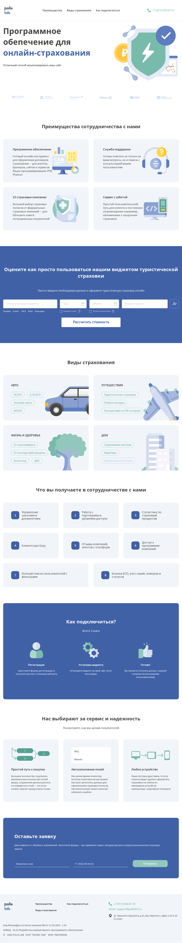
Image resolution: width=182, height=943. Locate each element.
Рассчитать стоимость (91, 322)
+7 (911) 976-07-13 (163, 10)
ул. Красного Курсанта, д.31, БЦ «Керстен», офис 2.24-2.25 (145, 917)
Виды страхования (46, 910)
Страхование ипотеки (117, 445)
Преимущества (43, 904)
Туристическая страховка (120, 395)
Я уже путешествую (101, 311)
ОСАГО (18, 395)
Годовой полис (70, 311)
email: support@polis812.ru (125, 909)
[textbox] (30, 304)
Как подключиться (77, 904)
